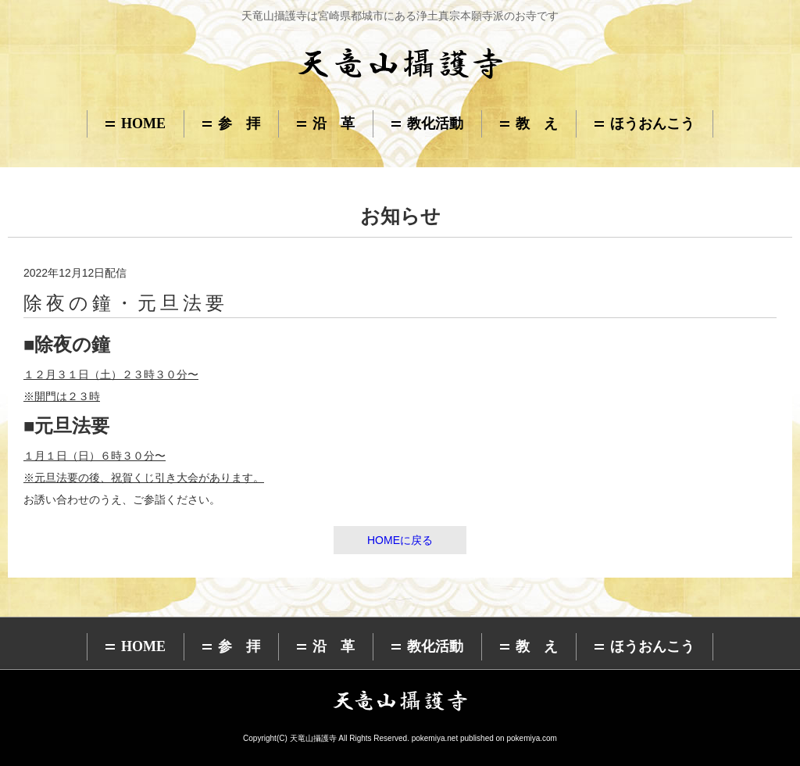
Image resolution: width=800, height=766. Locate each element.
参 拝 (239, 123)
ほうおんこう (652, 123)
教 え (537, 123)
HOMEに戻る (400, 540)
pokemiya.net (435, 738)
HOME (143, 123)
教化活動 (435, 123)
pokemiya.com (531, 738)
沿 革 (333, 123)
